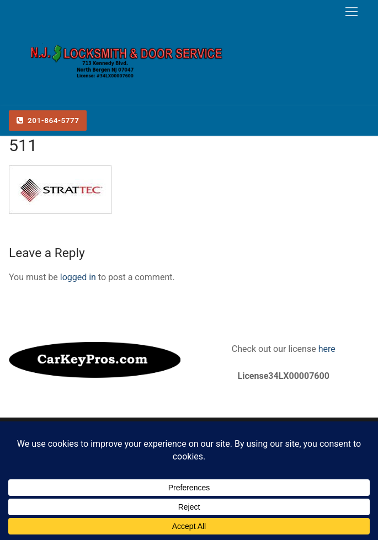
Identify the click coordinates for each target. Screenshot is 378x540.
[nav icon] (351, 11)
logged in (78, 277)
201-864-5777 (48, 120)
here (326, 349)
